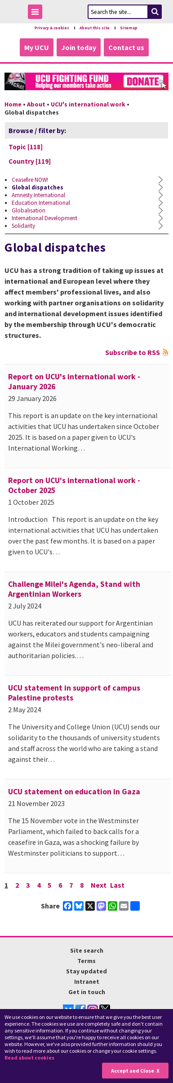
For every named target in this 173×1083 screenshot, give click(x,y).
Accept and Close (132, 1070)
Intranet (86, 981)
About (36, 104)
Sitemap (129, 28)
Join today (78, 47)
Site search (86, 950)
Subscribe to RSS (132, 352)
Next (98, 884)
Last (117, 884)
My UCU (36, 47)
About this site (95, 28)
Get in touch (86, 992)
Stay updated (86, 971)
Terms (86, 961)
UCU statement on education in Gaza (74, 792)
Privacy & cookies (52, 28)
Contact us (126, 47)
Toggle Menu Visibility (37, 13)
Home (13, 104)
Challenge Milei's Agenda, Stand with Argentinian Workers (74, 589)
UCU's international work (88, 104)
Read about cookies (29, 1057)
